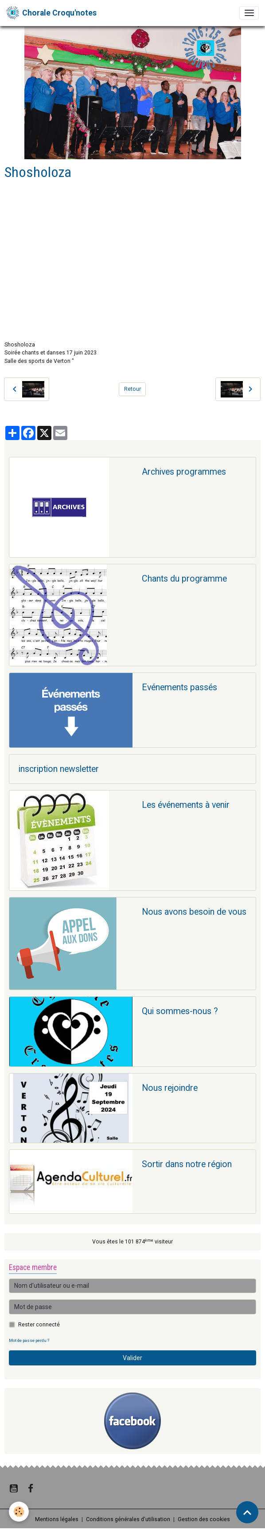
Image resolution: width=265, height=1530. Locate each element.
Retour (132, 389)
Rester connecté (39, 1325)
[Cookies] (19, 1512)
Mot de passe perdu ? (29, 1340)
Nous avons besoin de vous (194, 912)
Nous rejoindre (170, 1088)
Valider (132, 1357)
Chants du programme (184, 579)
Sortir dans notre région (187, 1164)
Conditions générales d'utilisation (128, 1519)
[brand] (51, 13)
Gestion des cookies (204, 1519)
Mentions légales (56, 1519)
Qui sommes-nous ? (180, 1011)
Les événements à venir (186, 805)
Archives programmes (184, 472)
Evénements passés (179, 687)
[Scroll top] (247, 1512)
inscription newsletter (59, 769)
